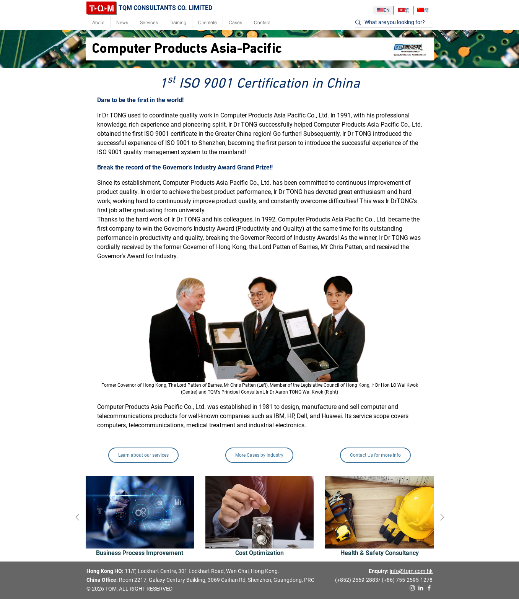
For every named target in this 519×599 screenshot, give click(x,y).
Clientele (207, 22)
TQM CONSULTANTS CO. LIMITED (149, 7)
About (98, 22)
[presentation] (77, 516)
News (122, 22)
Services (149, 22)
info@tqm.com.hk (411, 571)
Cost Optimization (259, 553)
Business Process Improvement (139, 553)
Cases (235, 22)
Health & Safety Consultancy (379, 553)
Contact (262, 22)
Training (178, 22)
